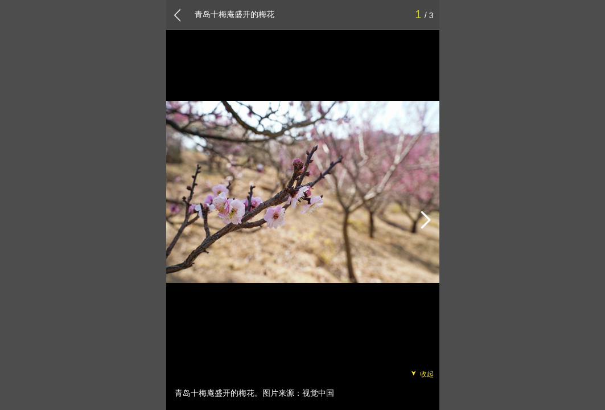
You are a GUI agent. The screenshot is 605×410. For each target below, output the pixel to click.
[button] (425, 220)
